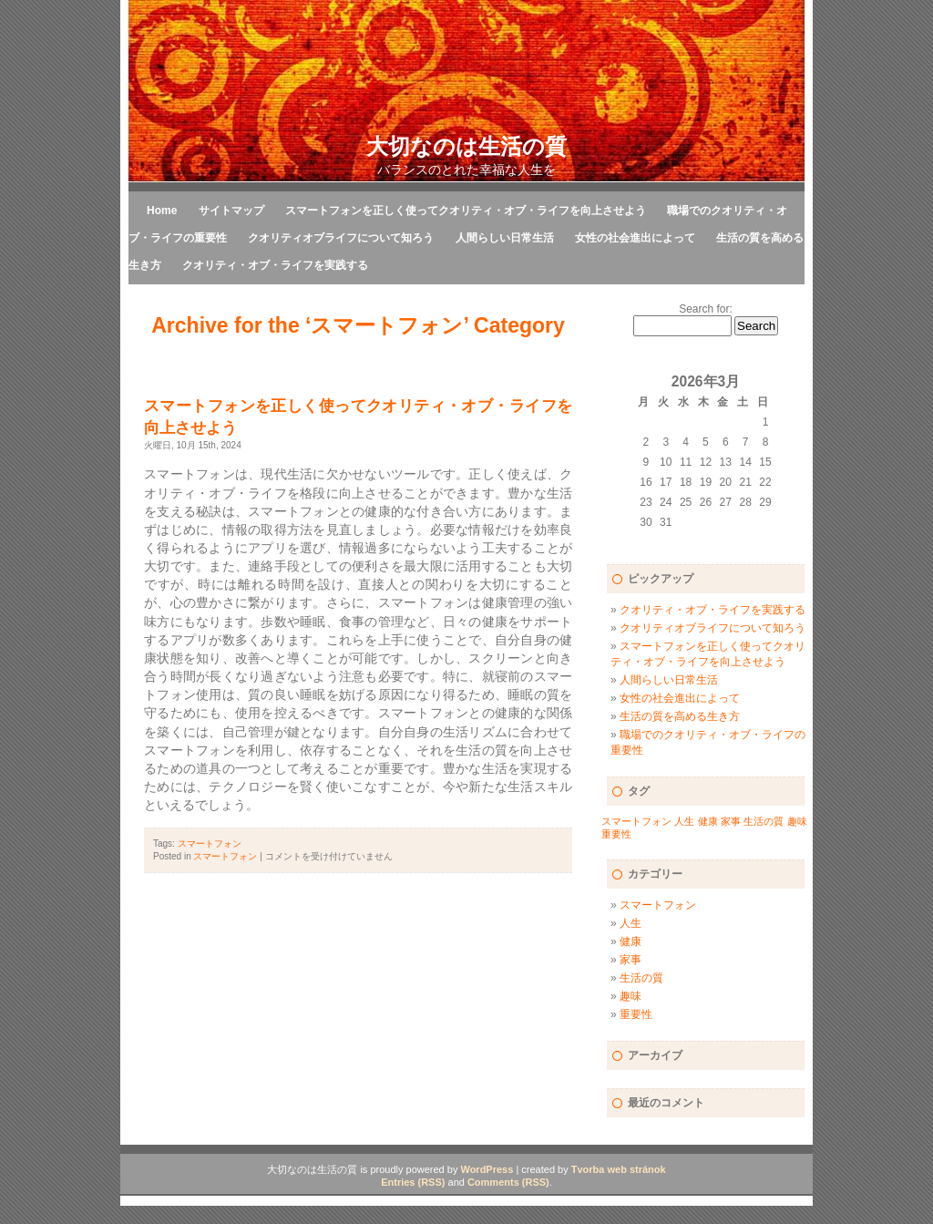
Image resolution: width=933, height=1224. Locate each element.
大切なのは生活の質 (466, 146)
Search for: (706, 309)
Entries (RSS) (413, 1182)
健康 (630, 941)
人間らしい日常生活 (505, 237)
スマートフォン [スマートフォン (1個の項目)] (636, 821)
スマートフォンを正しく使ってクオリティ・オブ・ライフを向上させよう (465, 210)
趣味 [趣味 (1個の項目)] (797, 821)
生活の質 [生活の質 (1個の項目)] (763, 821)
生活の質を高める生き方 (680, 716)
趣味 (630, 996)
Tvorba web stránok (618, 1169)
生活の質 (641, 978)
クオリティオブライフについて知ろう (341, 237)
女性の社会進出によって (635, 237)
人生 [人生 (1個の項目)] (684, 821)
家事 (630, 959)
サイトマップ (231, 210)
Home (162, 210)
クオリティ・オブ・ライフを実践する (275, 265)
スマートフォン (209, 843)
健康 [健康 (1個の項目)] (708, 821)
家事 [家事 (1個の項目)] (731, 821)
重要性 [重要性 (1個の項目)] (616, 833)
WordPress (486, 1169)
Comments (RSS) (508, 1182)
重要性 (636, 1014)
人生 (630, 923)
